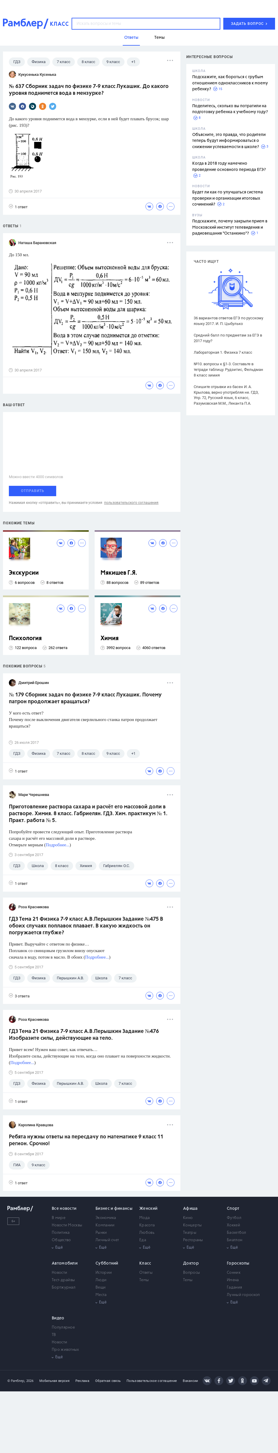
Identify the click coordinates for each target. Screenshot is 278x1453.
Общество (61, 1240)
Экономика (106, 1218)
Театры (189, 1233)
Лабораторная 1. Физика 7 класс (223, 352)
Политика (61, 1233)
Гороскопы (238, 1263)
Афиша (190, 1209)
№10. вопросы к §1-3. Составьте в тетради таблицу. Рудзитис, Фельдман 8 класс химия (228, 369)
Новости (59, 1273)
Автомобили (64, 1263)
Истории (104, 1273)
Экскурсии (24, 573)
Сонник (233, 1273)
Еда (142, 1240)
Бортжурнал (63, 1287)
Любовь (146, 1233)
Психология (25, 638)
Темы (144, 1280)
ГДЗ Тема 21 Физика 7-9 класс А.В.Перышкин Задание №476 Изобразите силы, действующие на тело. (84, 1035)
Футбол (234, 1218)
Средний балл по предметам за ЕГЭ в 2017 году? (228, 338)
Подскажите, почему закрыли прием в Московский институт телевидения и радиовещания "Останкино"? (229, 227)
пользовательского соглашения (131, 503)
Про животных (65, 1350)
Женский (148, 1209)
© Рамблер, (16, 1380)
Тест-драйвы (63, 1280)
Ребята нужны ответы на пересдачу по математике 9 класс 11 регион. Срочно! (86, 1140)
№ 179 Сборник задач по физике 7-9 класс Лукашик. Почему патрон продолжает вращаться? (85, 698)
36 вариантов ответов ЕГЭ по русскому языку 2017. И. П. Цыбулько (228, 321)
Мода (144, 1218)
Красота (147, 1225)
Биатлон (234, 1240)
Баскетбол (236, 1233)
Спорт (233, 1209)
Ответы (146, 1273)
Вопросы (191, 1273)
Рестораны (193, 1240)
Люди (101, 1280)
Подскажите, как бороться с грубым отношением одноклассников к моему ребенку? (230, 83)
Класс (145, 1263)
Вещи (101, 1287)
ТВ (54, 1335)
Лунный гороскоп (243, 1295)
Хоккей (233, 1225)
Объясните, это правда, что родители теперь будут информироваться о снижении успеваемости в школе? (229, 141)
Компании (105, 1225)
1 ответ (18, 206)
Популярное (63, 1327)
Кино (188, 1218)
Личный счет (107, 1240)
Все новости (64, 1209)
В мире (58, 1218)
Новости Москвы (67, 1225)
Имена (233, 1280)
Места (101, 1295)
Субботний (107, 1263)
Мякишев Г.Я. (119, 573)
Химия (110, 638)
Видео (58, 1318)
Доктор (191, 1263)
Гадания (234, 1287)
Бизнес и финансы (114, 1209)
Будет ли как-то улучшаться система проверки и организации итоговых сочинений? (227, 198)
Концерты (192, 1225)
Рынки (101, 1233)
